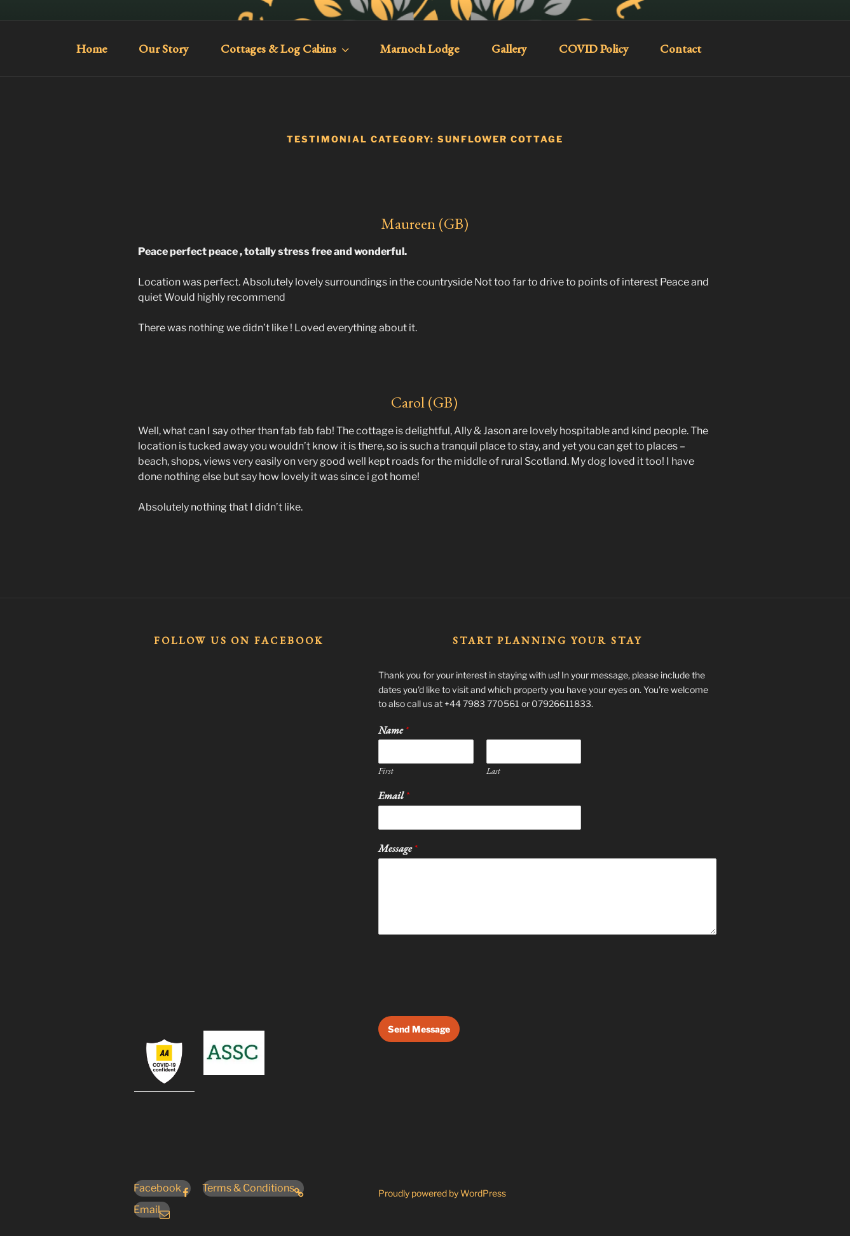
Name (393, 730)
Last (493, 771)
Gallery (508, 49)
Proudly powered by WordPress (442, 1193)
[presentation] (475, 995)
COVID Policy (593, 49)
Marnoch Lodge (419, 49)
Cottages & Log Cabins (286, 49)
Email (393, 796)
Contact (680, 49)
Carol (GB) (424, 402)
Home (91, 49)
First (386, 771)
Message (397, 848)
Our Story (163, 49)
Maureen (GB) (425, 223)
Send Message (419, 1029)
